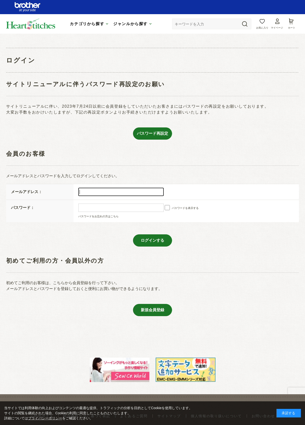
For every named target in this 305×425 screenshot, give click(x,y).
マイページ (277, 27)
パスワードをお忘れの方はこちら (98, 216)
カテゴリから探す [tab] (87, 24)
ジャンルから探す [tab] (130, 24)
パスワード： (22, 208)
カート (291, 27)
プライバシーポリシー (45, 418)
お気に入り (262, 27)
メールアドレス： (26, 192)
